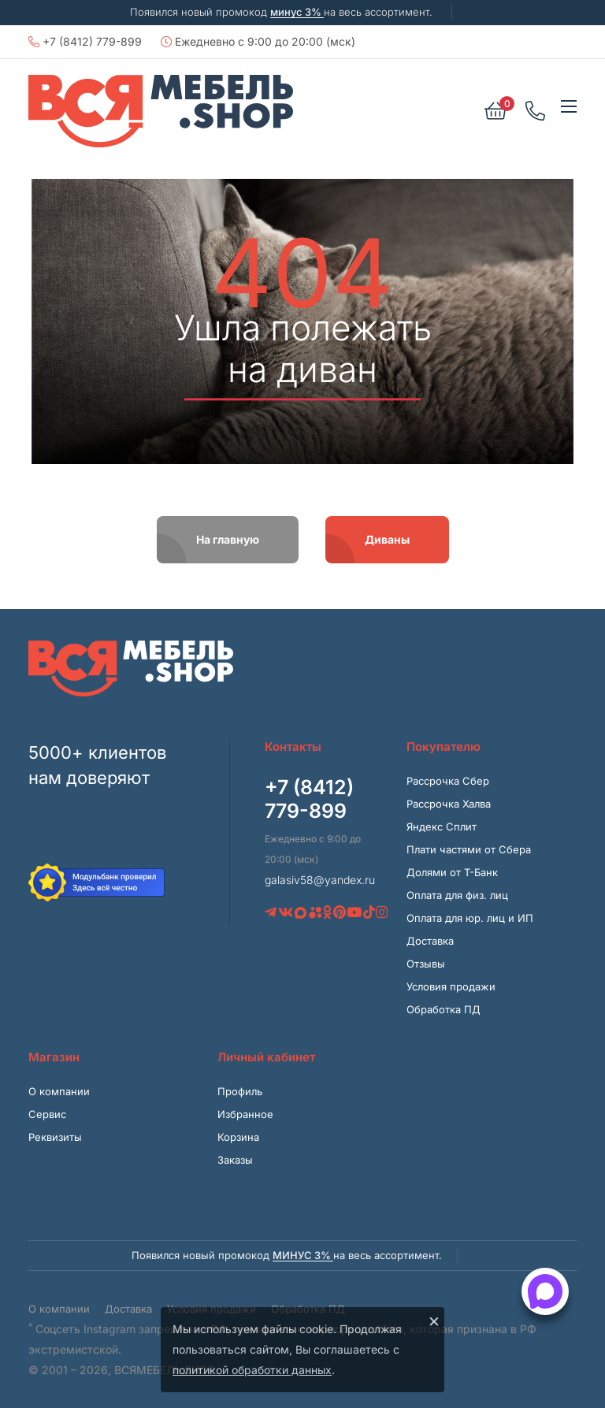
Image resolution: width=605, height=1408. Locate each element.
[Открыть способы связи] (545, 1291)
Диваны (387, 539)
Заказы (235, 1160)
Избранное (245, 1114)
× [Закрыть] (434, 1320)
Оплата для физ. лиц (457, 895)
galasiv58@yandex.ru (320, 879)
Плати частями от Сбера (468, 849)
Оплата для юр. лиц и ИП (469, 918)
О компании (59, 1091)
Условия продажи (451, 986)
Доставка (430, 940)
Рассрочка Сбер (447, 781)
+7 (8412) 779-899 (85, 41)
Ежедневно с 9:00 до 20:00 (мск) (258, 41)
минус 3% (297, 12)
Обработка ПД (443, 1009)
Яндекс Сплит (441, 826)
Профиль (239, 1091)
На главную (227, 539)
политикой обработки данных (252, 1369)
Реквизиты (55, 1137)
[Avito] (315, 912)
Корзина (238, 1137)
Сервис (47, 1114)
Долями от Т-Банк (452, 872)
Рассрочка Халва (448, 803)
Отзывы (425, 963)
